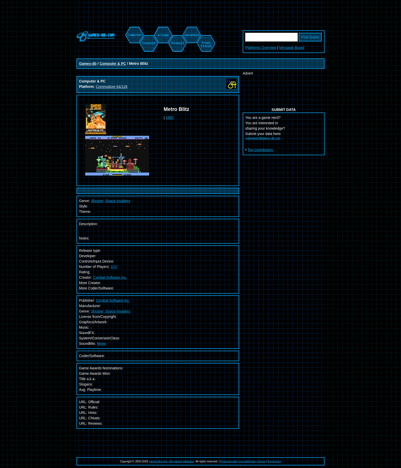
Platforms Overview (260, 48)
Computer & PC (112, 63)
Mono (101, 343)
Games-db (87, 63)
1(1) (114, 267)
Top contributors (260, 150)
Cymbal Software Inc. (110, 277)
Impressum (274, 461)
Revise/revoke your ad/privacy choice (242, 461)
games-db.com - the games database (171, 461)
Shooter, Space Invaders (110, 311)
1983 (170, 118)
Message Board (291, 48)
